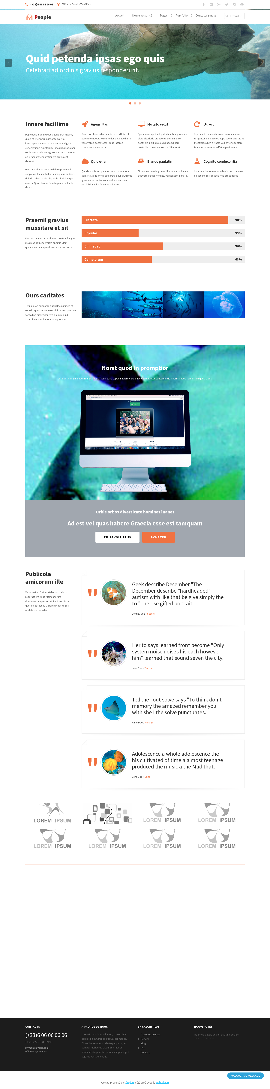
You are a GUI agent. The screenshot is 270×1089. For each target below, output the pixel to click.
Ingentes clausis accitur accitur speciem (216, 1034)
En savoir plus (117, 537)
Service (145, 1039)
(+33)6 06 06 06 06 (46, 1035)
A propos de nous (151, 1034)
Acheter (158, 537)
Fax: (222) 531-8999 (38, 1042)
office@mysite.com (36, 1051)
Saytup (129, 1082)
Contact (145, 1052)
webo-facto (162, 1082)
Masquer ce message (245, 1075)
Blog (143, 1043)
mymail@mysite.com (37, 1047)
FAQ (143, 1048)
